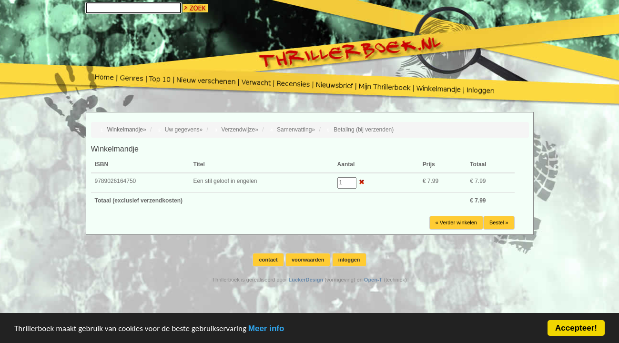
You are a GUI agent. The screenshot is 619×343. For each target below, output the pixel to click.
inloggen (349, 259)
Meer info (266, 328)
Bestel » (498, 222)
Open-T (373, 279)
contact (268, 259)
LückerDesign (305, 279)
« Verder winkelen (456, 222)
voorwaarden (308, 259)
